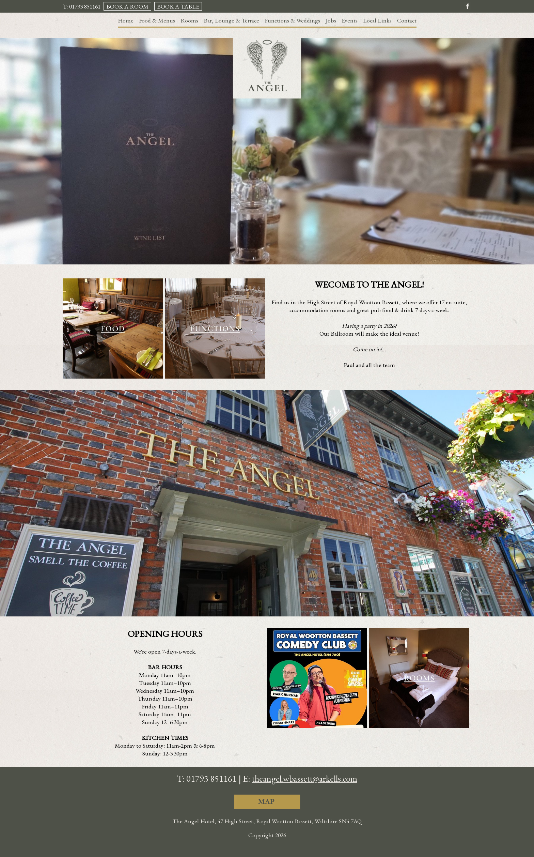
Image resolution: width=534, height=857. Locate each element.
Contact (407, 20)
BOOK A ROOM (127, 6)
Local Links (377, 20)
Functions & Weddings (292, 20)
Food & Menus (157, 20)
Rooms (189, 20)
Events (350, 20)
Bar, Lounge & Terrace (231, 20)
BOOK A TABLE (178, 6)
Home (126, 20)
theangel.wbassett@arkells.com (304, 778)
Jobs (331, 20)
